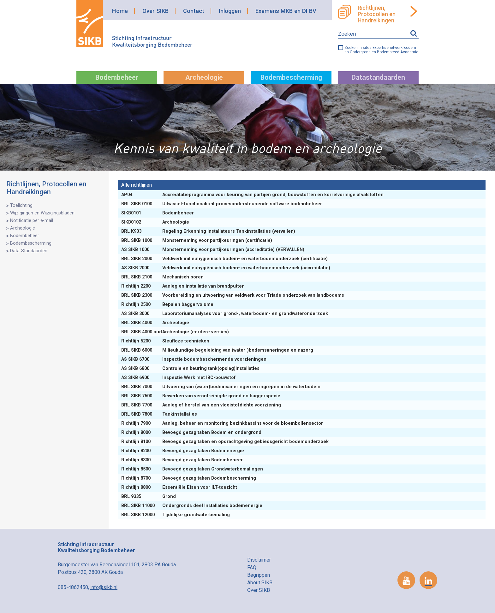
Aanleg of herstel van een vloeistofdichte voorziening (201, 405)
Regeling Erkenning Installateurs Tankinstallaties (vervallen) (208, 231)
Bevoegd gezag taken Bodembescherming (189, 478)
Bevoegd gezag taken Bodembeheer (182, 460)
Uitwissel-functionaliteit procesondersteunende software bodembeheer (222, 204)
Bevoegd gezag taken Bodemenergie (183, 450)
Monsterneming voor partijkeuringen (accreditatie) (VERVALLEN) (213, 249)
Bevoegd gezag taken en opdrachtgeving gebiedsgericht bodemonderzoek (225, 441)
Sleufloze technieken (166, 341)
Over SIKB (155, 11)
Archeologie (204, 77)
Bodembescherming (291, 77)
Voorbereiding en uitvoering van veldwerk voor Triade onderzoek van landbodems (233, 295)
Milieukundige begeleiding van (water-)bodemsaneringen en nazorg (217, 350)
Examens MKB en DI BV (285, 11)
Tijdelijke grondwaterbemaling (176, 514)
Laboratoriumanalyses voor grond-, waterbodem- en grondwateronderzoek (225, 313)
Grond (149, 496)
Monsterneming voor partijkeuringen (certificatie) (197, 240)
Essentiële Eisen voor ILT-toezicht (179, 487)
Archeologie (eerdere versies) (175, 332)
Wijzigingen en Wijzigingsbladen (42, 213)
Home (120, 11)
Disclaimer (259, 560)
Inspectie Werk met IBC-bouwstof (179, 377)
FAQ (251, 567)
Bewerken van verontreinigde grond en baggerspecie (201, 396)
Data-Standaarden (28, 251)
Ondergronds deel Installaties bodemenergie (192, 505)
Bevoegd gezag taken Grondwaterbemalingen (192, 469)
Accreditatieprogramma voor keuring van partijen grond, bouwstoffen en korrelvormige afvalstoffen (253, 194)
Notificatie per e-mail (31, 220)
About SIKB (259, 583)
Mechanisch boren (163, 277)
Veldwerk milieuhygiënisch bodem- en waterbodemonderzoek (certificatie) (225, 258)
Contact (193, 11)
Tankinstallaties (159, 414)
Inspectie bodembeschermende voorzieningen (194, 359)
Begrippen (258, 575)
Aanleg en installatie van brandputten (183, 286)
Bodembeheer (116, 77)
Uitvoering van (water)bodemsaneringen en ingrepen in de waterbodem (221, 386)
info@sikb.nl (103, 587)
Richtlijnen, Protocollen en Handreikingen (377, 14)
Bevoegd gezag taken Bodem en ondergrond (192, 432)
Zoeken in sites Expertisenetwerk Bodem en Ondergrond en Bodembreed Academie (381, 49)
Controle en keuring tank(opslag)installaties (191, 368)
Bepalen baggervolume (168, 304)
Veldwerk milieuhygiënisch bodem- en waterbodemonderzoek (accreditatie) (226, 268)
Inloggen (230, 11)
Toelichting (21, 205)
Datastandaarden (378, 77)
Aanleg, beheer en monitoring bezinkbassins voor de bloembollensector (222, 423)
